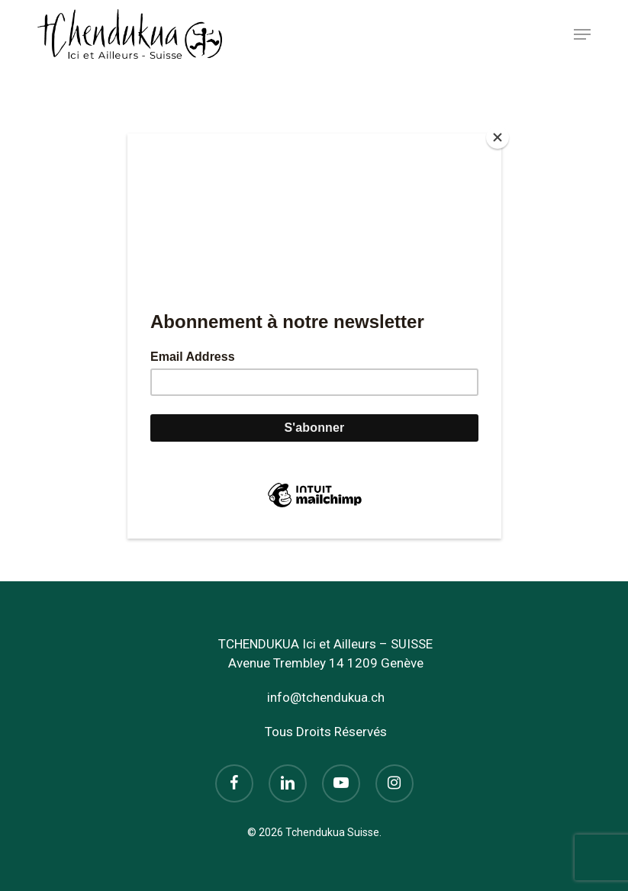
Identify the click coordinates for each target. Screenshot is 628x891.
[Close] (497, 137)
